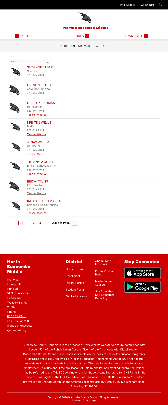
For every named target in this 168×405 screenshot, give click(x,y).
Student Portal (75, 289)
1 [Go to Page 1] (27, 223)
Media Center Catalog (103, 283)
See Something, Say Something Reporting (105, 295)
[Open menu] (24, 36)
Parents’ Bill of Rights (104, 272)
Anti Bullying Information (103, 262)
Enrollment (73, 276)
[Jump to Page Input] (74, 223)
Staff (103, 46)
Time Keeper (127, 4)
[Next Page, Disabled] (48, 223)
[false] (30, 61)
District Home (74, 269)
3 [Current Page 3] (40, 223)
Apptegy (91, 400)
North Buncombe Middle (76, 46)
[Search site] (161, 5)
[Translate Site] (136, 36)
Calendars (148, 4)
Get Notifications (76, 296)
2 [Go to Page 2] (34, 223)
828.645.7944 (16, 316)
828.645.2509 (22, 321)
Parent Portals (75, 282)
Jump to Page (61, 223)
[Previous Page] (20, 223)
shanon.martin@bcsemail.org (81, 381)
